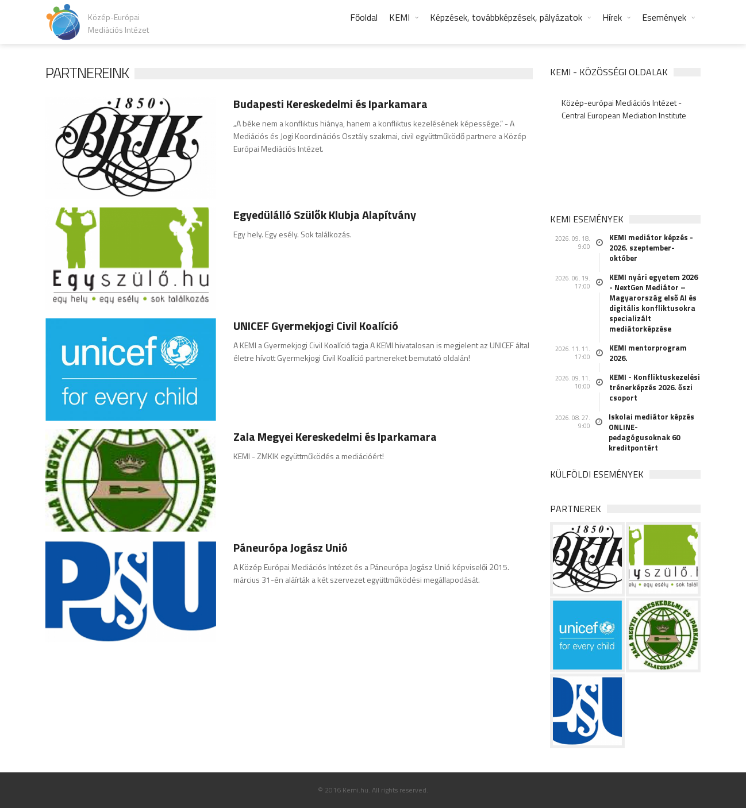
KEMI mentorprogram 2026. (648, 353)
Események (664, 17)
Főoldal (364, 17)
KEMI (399, 17)
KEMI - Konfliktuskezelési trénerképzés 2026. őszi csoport (654, 387)
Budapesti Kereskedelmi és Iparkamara (330, 104)
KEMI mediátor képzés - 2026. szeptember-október (651, 247)
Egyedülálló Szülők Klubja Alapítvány (324, 215)
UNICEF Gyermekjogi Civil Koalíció (315, 325)
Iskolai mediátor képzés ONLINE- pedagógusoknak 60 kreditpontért (651, 432)
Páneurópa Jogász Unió (290, 547)
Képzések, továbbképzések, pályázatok (506, 17)
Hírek (612, 17)
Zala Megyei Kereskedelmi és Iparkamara (335, 436)
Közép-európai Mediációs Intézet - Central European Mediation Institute (624, 109)
